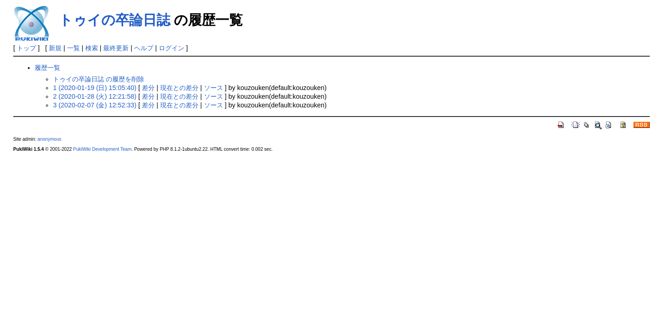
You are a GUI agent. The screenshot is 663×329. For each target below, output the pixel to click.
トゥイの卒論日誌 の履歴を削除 (98, 79)
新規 (55, 48)
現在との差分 (179, 87)
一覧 (73, 48)
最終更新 (116, 48)
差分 (148, 87)
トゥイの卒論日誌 (114, 19)
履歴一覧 (47, 67)
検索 (91, 48)
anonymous (49, 139)
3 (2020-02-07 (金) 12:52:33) (94, 105)
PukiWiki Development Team (102, 149)
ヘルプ (143, 48)
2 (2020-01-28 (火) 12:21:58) (94, 96)
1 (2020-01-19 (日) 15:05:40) (94, 87)
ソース (213, 87)
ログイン (171, 48)
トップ (26, 48)
